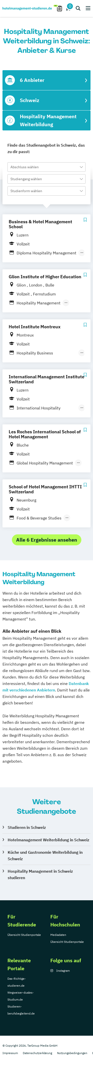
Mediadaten (58, 935)
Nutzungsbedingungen (72, 1053)
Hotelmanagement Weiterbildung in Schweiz (48, 839)
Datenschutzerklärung (37, 1053)
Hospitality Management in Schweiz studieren (40, 874)
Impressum (10, 1053)
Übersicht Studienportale (24, 935)
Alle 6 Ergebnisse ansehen (46, 539)
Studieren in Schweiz (27, 827)
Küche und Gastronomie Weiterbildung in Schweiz (45, 855)
